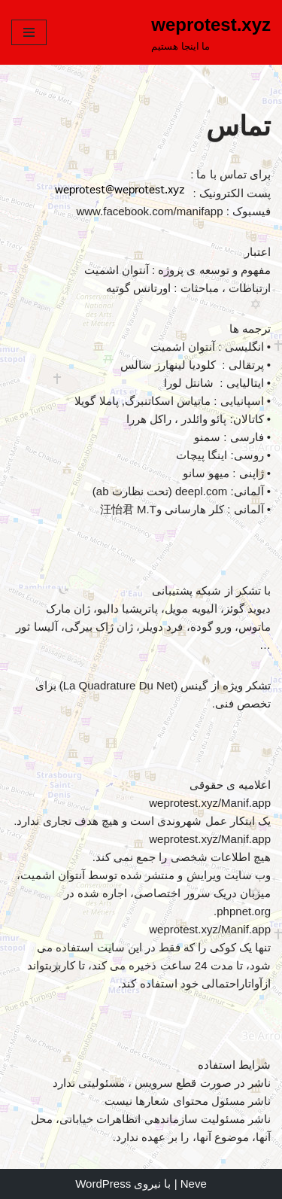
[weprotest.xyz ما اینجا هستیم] (211, 32)
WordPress (103, 1183)
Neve (193, 1183)
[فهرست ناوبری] (29, 32)
